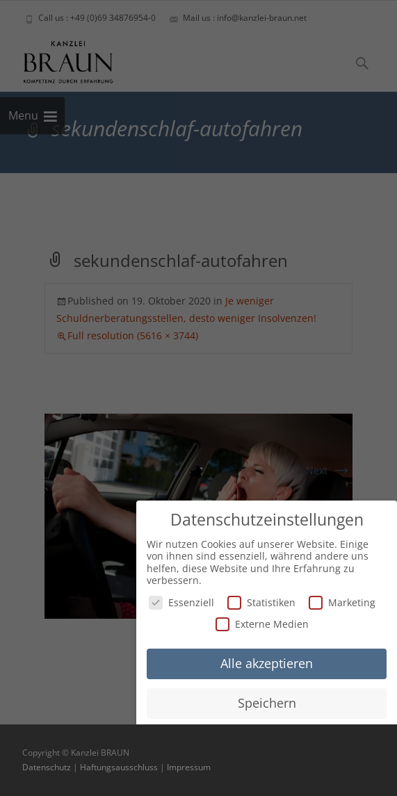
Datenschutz (46, 767)
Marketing (342, 600)
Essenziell (181, 600)
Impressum (189, 767)
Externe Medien (262, 622)
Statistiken (261, 600)
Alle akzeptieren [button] (266, 661)
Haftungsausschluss (119, 767)
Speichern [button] (267, 701)
